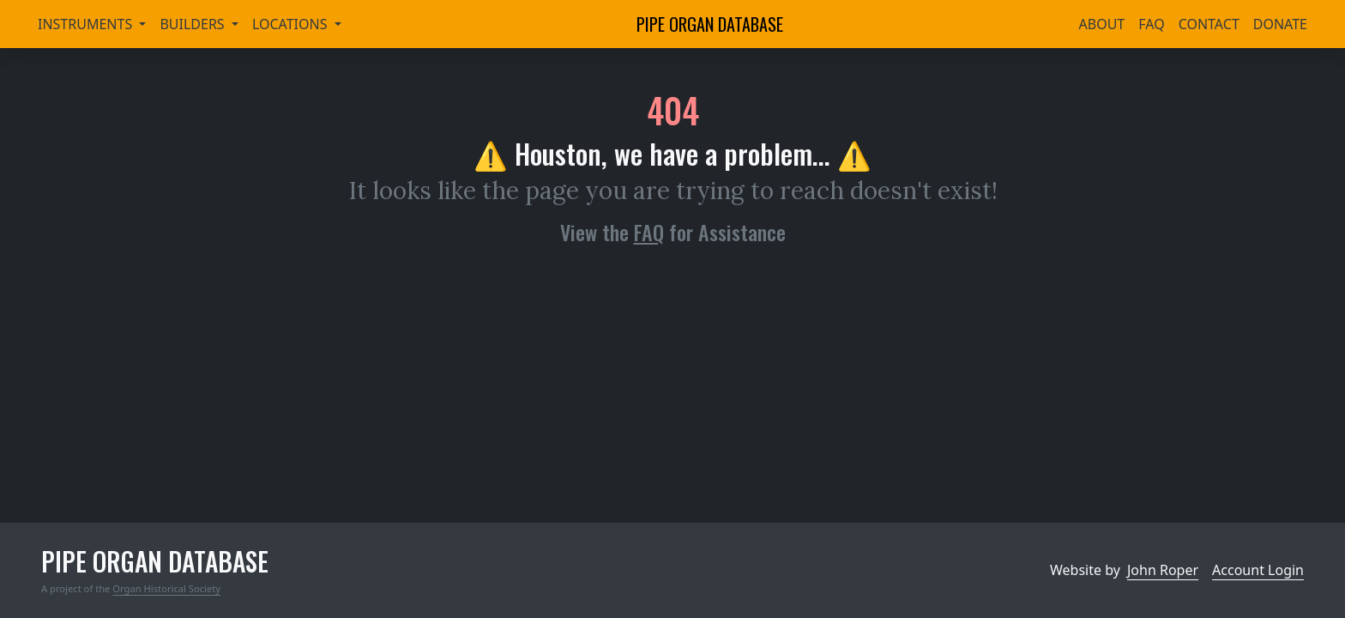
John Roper (1162, 569)
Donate (1280, 24)
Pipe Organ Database (709, 24)
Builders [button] (193, 24)
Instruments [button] (87, 24)
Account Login (1258, 569)
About (1102, 24)
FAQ (1151, 24)
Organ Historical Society (166, 588)
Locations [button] (291, 24)
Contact (1209, 24)
